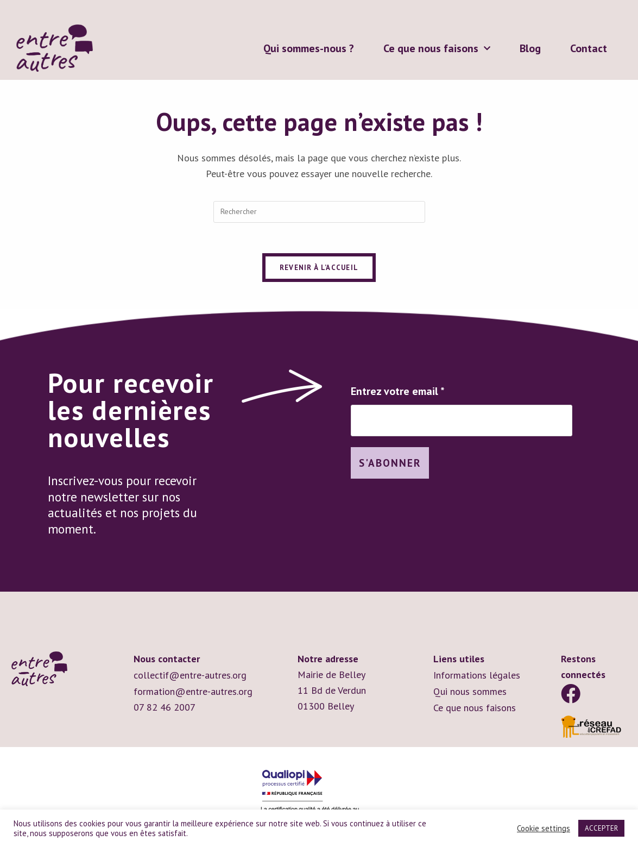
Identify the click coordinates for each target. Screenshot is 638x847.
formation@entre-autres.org (193, 692)
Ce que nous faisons (436, 48)
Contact (588, 48)
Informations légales (476, 676)
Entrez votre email (398, 393)
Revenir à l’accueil (319, 269)
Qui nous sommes (470, 692)
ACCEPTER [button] (601, 828)
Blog (530, 48)
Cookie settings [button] (543, 828)
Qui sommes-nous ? (308, 48)
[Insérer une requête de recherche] (319, 212)
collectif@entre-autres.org (190, 676)
